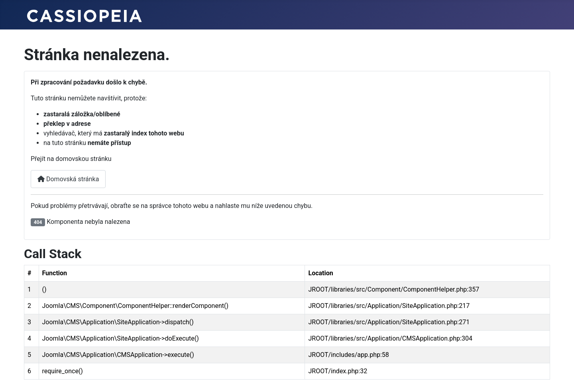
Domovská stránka (68, 179)
